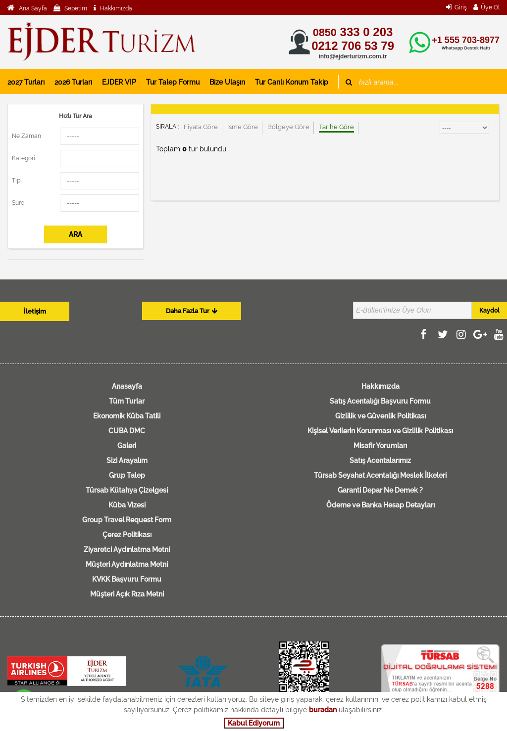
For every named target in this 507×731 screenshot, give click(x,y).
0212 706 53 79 (352, 45)
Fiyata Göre (201, 127)
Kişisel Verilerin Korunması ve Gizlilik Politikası (380, 431)
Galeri (126, 446)
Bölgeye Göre (288, 127)
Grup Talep (127, 475)
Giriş (461, 7)
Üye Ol (490, 7)
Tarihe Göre (336, 127)
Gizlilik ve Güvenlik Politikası (380, 416)
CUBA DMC (126, 431)
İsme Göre (242, 127)
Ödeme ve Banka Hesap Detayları (380, 505)
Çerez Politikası (127, 535)
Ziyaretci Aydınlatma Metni (127, 549)
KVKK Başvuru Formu (126, 579)
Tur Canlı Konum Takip (291, 82)
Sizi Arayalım (127, 460)
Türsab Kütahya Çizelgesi (127, 490)
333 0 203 (353, 32)
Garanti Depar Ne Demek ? (380, 490)
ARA (75, 234)
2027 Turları (26, 82)
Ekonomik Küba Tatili (126, 416)
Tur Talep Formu (173, 82)
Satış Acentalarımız (380, 460)
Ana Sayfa (32, 8)
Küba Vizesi (127, 505)
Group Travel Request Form (126, 520)
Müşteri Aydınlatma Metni (127, 564)
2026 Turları (73, 82)
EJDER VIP (119, 82)
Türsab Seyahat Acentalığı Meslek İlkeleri (380, 475)
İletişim (35, 311)
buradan (323, 710)
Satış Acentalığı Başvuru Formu (380, 401)
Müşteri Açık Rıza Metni (127, 594)
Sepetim (75, 8)
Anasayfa (127, 386)
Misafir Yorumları (380, 446)
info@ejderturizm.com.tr (352, 56)
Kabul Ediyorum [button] (254, 723)
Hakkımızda (115, 8)
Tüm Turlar (127, 401)
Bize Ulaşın (227, 82)
